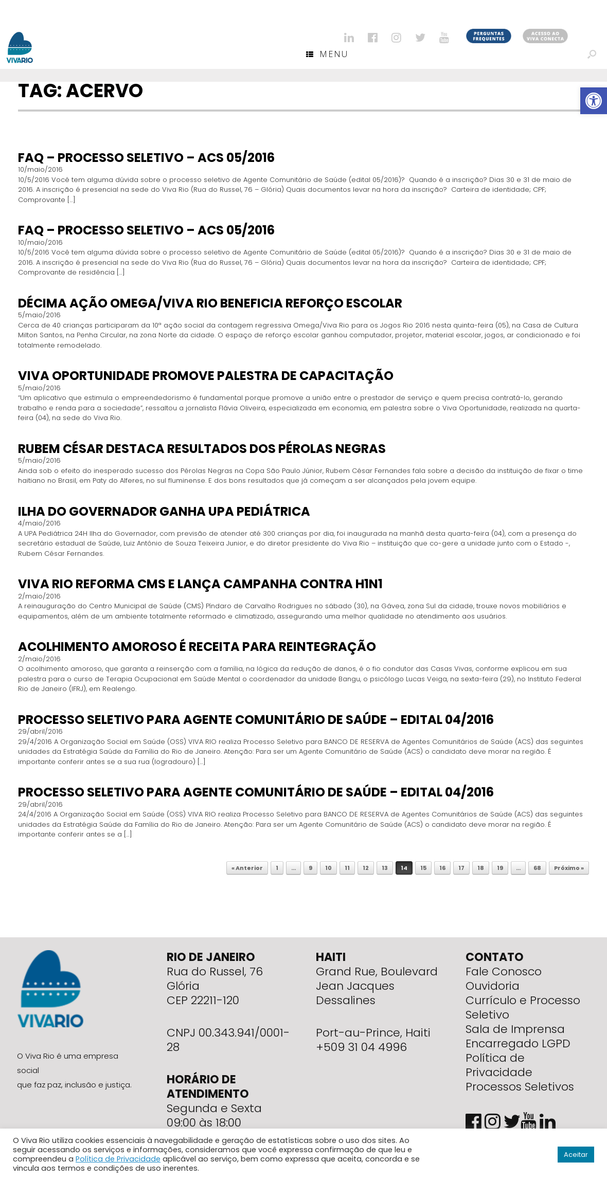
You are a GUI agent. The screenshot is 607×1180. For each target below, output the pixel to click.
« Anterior (247, 868)
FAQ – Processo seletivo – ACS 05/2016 (146, 157)
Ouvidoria (493, 986)
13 (385, 868)
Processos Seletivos (520, 1087)
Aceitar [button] (576, 1154)
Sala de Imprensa (515, 1029)
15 (423, 868)
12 (366, 868)
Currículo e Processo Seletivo (523, 1007)
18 (480, 868)
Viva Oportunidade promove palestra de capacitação (206, 375)
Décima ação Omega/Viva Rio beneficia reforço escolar (210, 303)
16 (442, 868)
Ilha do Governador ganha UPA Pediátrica (164, 511)
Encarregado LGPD (518, 1043)
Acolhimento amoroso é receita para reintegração (197, 646)
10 (328, 868)
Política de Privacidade (499, 1065)
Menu (327, 54)
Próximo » (569, 868)
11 (347, 868)
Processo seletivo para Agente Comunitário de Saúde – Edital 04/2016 (256, 719)
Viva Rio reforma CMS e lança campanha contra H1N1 (200, 583)
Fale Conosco (504, 971)
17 (461, 868)
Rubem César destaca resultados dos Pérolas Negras (202, 448)
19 (500, 868)
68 (537, 868)
